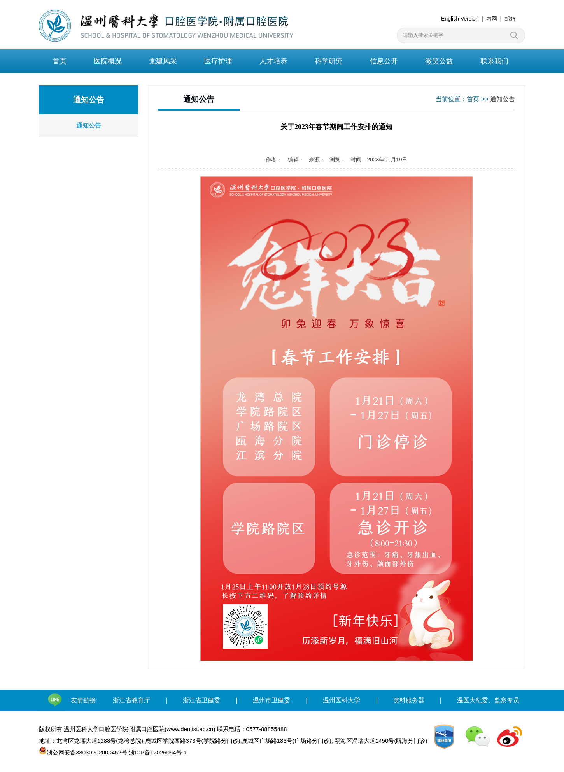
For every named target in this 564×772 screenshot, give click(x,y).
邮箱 (509, 19)
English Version (460, 19)
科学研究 (329, 61)
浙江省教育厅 (131, 700)
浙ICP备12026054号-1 (159, 752)
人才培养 (273, 61)
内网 (491, 19)
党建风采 (163, 61)
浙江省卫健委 (201, 700)
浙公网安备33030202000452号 (84, 751)
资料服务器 (408, 700)
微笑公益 (439, 61)
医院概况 (108, 61)
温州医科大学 (341, 700)
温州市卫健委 (271, 700)
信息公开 (384, 61)
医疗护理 (218, 61)
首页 (60, 61)
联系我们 (494, 61)
